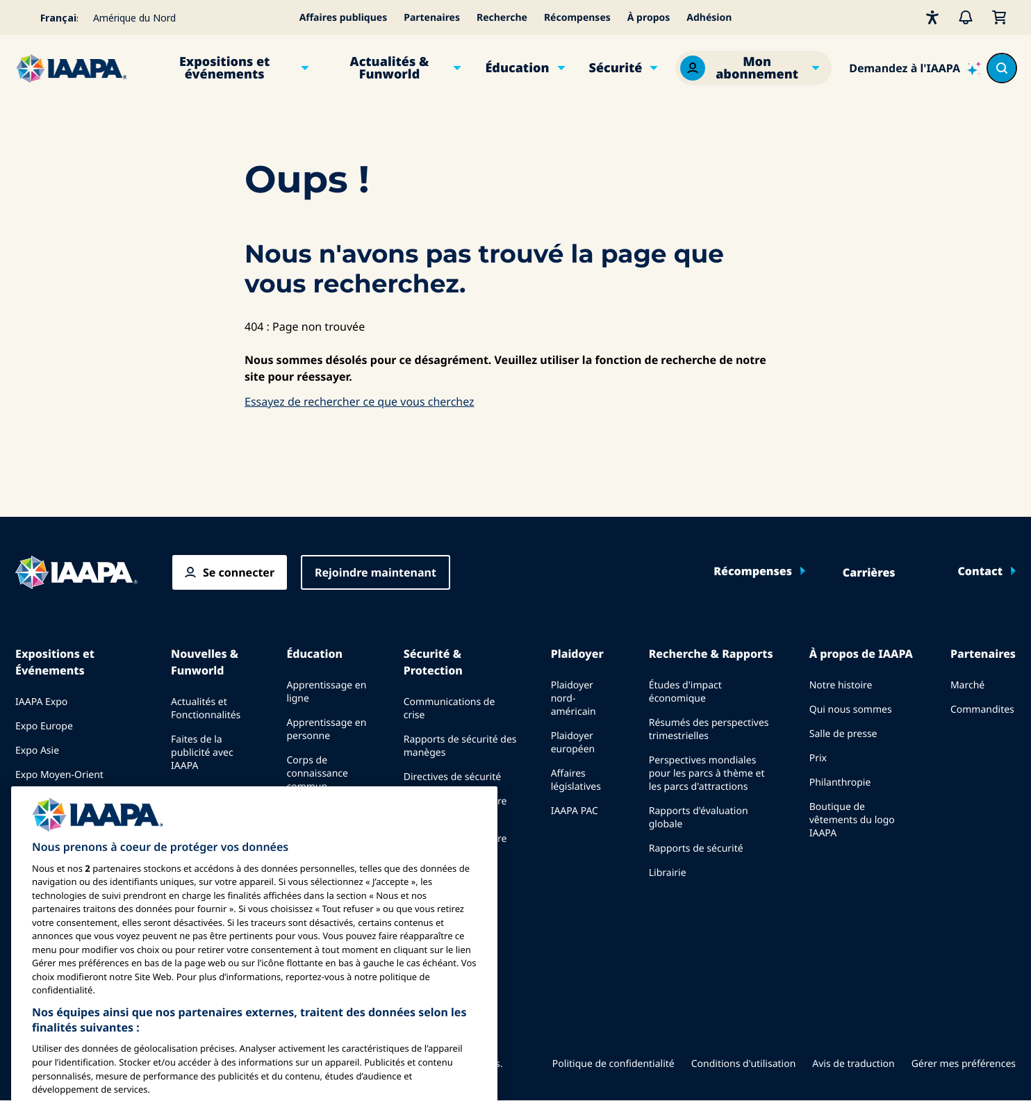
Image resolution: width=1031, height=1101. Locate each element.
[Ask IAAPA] (915, 68)
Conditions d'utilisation (743, 1063)
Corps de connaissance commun (317, 773)
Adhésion (709, 17)
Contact (980, 571)
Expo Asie (37, 750)
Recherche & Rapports (711, 653)
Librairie (667, 872)
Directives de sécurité (452, 777)
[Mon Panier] (999, 17)
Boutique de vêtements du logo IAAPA (852, 820)
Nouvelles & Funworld (204, 662)
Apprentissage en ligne (326, 692)
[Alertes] (965, 17)
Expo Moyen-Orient (59, 774)
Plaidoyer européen (573, 742)
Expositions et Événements (54, 662)
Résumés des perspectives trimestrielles (709, 729)
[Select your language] (50, 17)
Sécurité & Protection (433, 662)
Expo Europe (44, 726)
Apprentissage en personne (326, 729)
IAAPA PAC (574, 811)
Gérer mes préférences (964, 1063)
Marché (967, 685)
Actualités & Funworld (389, 68)
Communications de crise (449, 708)
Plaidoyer (577, 653)
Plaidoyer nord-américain (573, 698)
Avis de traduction (853, 1063)
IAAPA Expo (41, 702)
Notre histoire (841, 685)
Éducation (517, 68)
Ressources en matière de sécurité (455, 808)
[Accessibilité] (932, 17)
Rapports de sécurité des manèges (460, 746)
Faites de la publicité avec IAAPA (202, 752)
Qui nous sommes (850, 709)
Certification (314, 811)
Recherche (502, 17)
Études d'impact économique (685, 692)
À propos (648, 17)
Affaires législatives (576, 780)
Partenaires (432, 17)
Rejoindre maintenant (375, 572)
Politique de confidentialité (613, 1063)
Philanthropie (840, 782)
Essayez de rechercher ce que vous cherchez (360, 401)
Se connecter (238, 572)
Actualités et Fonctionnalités (205, 708)
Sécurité (616, 68)
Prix (818, 758)
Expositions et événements (224, 68)
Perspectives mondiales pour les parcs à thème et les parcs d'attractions (707, 773)
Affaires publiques (343, 17)
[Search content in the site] (1002, 68)
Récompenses (577, 17)
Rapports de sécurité (696, 848)
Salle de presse (843, 733)
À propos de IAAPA (861, 653)
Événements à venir (60, 799)
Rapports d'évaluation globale (698, 817)
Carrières (869, 572)
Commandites (982, 709)
